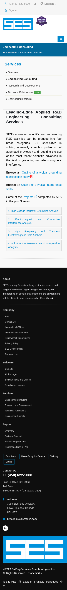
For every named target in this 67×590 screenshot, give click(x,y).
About (8, 316)
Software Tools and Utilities (18, 380)
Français (39, 581)
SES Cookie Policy (14, 349)
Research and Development (24, 85)
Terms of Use (11, 354)
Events (9, 462)
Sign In (11, 10)
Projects (30, 197)
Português (52, 581)
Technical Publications (24, 92)
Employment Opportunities (17, 338)
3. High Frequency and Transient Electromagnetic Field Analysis (34, 233)
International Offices (14, 327)
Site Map (11, 581)
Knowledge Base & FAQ (16, 447)
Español (27, 581)
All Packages (11, 374)
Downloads (11, 456)
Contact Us (10, 322)
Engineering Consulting (22, 79)
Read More (46, 298)
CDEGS (9, 369)
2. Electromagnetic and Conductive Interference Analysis (34, 221)
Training (54, 456)
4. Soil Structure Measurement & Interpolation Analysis (34, 245)
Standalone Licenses (15, 385)
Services (12, 52)
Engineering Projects (20, 98)
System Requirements (15, 441)
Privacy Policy (11, 343)
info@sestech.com (26, 519)
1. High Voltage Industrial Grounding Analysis (33, 210)
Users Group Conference (33, 456)
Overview (13, 72)
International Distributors (16, 332)
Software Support (13, 436)
